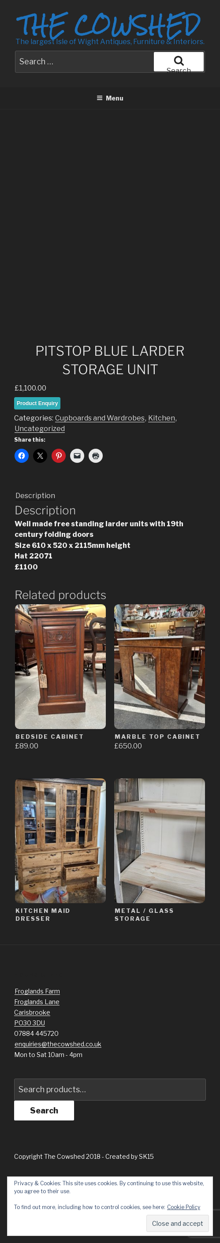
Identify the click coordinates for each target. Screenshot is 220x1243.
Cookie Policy (183, 1207)
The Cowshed (110, 25)
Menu (110, 98)
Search (44, 1175)
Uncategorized (40, 493)
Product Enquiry (37, 468)
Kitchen (161, 483)
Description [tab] (35, 560)
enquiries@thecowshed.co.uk (58, 1108)
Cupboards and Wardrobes (100, 483)
